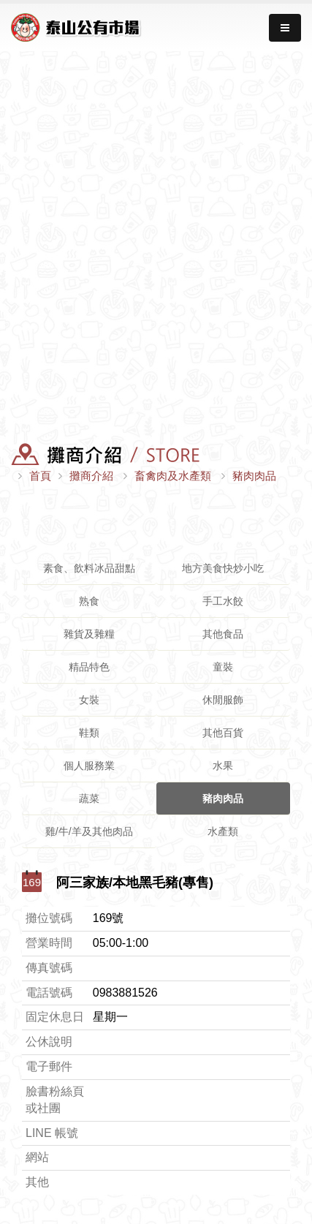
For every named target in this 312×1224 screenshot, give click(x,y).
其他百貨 (222, 732)
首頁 (40, 475)
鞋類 (89, 732)
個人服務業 (89, 765)
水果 (223, 765)
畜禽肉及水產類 (172, 475)
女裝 (89, 700)
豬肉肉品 (254, 475)
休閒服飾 (222, 700)
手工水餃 (222, 601)
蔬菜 (89, 798)
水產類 (223, 831)
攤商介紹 (91, 475)
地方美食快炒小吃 (223, 568)
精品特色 (89, 667)
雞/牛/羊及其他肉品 (89, 831)
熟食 (89, 601)
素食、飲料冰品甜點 (89, 568)
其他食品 (222, 634)
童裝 (223, 667)
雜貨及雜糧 (89, 634)
